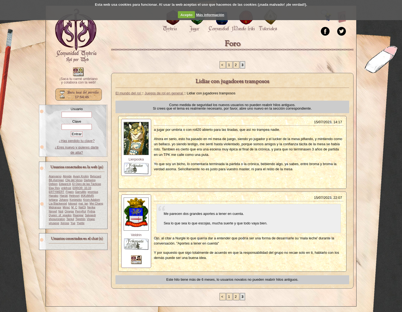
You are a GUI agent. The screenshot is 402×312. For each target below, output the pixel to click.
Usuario (77, 109)
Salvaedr (90, 215)
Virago (91, 219)
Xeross (64, 223)
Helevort (74, 195)
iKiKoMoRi (87, 195)
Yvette (80, 223)
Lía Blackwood (58, 203)
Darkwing (90, 180)
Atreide (67, 176)
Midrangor (55, 207)
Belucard (95, 176)
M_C (74, 207)
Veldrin (136, 235)
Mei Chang (96, 203)
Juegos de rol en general (164, 93)
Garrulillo (80, 191)
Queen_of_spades (60, 215)
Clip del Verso (74, 180)
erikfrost (66, 188)
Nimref (53, 211)
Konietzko (76, 199)
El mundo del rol (128, 93)
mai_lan (83, 203)
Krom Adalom (91, 199)
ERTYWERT (56, 191)
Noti (60, 211)
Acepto (187, 15)
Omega (69, 211)
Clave (76, 121)
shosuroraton (57, 219)
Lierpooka (136, 159)
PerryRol (80, 211)
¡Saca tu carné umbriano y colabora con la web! (78, 80)
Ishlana (53, 199)
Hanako (53, 195)
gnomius (93, 191)
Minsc (66, 207)
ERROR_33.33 (81, 188)
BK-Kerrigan (56, 180)
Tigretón (80, 219)
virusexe (54, 223)
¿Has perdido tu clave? (77, 141)
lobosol (72, 203)
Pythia (91, 211)
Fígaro (70, 191)
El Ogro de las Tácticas (86, 184)
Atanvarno (55, 176)
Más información (210, 15)
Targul (70, 219)
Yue (73, 223)
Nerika (91, 207)
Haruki (64, 195)
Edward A (65, 184)
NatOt (82, 207)
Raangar (78, 215)
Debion (53, 184)
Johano (63, 199)
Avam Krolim (81, 176)
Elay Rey (54, 188)
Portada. (76, 35)
